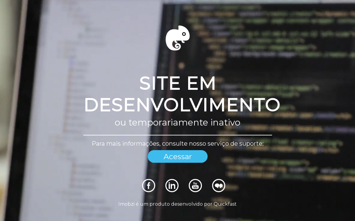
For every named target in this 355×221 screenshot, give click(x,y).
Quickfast (225, 204)
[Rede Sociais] (148, 190)
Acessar (178, 156)
